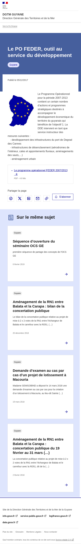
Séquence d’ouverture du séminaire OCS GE (34, 243)
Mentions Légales (33, 532)
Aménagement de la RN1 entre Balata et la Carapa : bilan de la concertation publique (38, 306)
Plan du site (8, 532)
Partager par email (37, 198)
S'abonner (63, 196)
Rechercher (70, 4)
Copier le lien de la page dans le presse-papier (46, 198)
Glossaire (19, 532)
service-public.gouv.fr (31, 516)
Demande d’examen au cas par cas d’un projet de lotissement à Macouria (39, 375)
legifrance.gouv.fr (58, 516)
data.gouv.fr (9, 522)
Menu (76, 4)
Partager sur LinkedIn (29, 198)
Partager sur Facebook (11, 198)
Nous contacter (50, 532)
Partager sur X (20, 198)
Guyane (13, 65)
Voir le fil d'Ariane (10, 26)
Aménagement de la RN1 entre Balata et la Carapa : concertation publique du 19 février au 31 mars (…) (38, 446)
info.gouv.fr (9, 516)
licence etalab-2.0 (63, 540)
